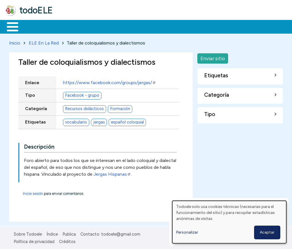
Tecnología (170, 26)
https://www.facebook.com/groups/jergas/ (109, 81)
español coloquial (127, 121)
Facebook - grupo (82, 94)
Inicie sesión (33, 192)
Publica (69, 233)
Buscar (234, 26)
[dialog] (229, 222)
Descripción (39, 145)
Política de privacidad (34, 240)
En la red (134, 26)
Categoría (36, 107)
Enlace (32, 81)
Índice (52, 233)
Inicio (10, 26)
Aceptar (267, 232)
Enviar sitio (212, 57)
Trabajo (102, 26)
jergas (99, 121)
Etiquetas (35, 121)
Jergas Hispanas (112, 173)
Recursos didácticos (84, 107)
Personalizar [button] (187, 232)
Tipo (30, 94)
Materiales (32, 26)
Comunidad (208, 26)
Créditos (67, 240)
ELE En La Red (44, 41)
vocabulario (76, 121)
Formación (68, 26)
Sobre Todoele (28, 233)
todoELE (36, 10)
